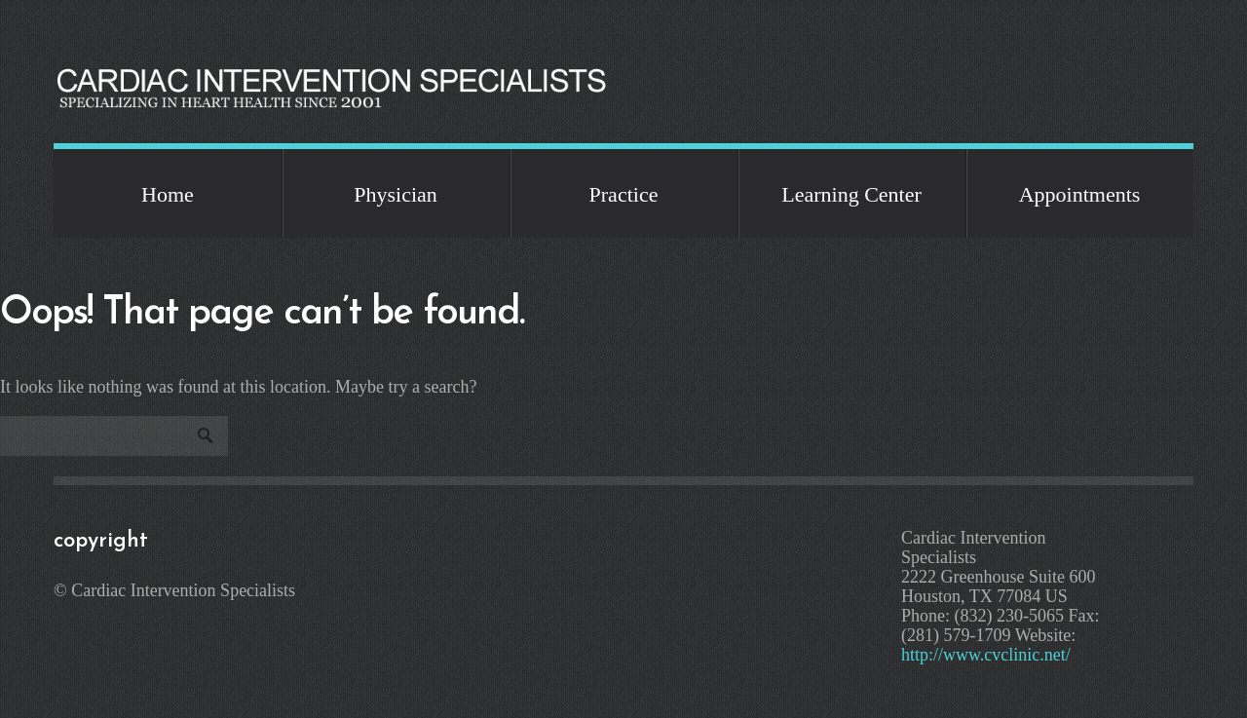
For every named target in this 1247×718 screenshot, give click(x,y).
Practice (624, 194)
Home (167, 194)
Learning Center (851, 194)
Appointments (1080, 194)
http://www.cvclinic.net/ (986, 654)
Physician (395, 194)
